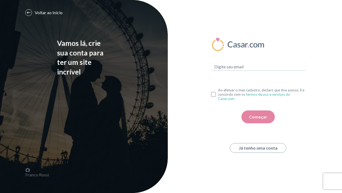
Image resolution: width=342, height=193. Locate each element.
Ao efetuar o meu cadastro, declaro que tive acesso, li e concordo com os (261, 94)
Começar (258, 116)
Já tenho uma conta (258, 147)
